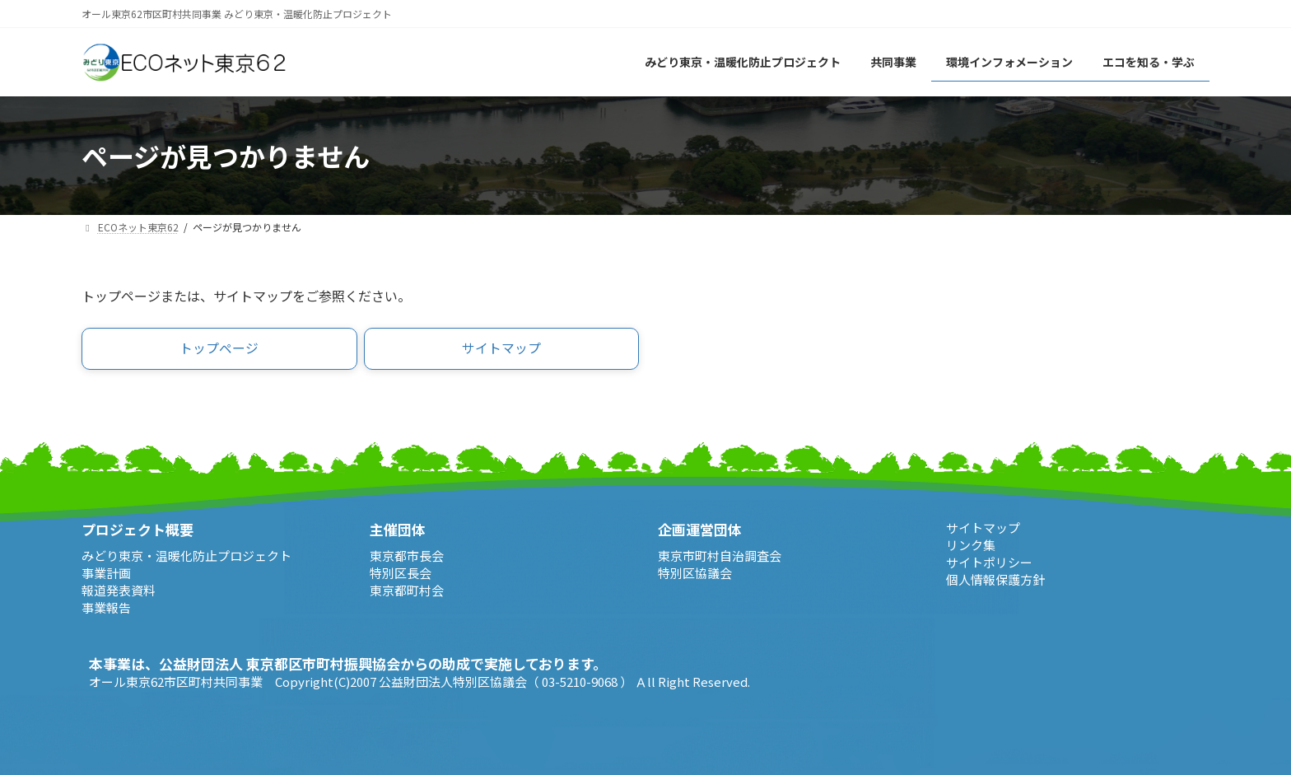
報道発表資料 (119, 590)
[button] (219, 349)
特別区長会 (400, 572)
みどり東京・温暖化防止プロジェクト (186, 555)
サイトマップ (983, 527)
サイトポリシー (989, 562)
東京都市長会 (407, 555)
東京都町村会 (407, 590)
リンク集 (970, 544)
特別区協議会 (695, 572)
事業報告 (106, 607)
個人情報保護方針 (995, 579)
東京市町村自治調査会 (719, 555)
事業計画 (106, 572)
